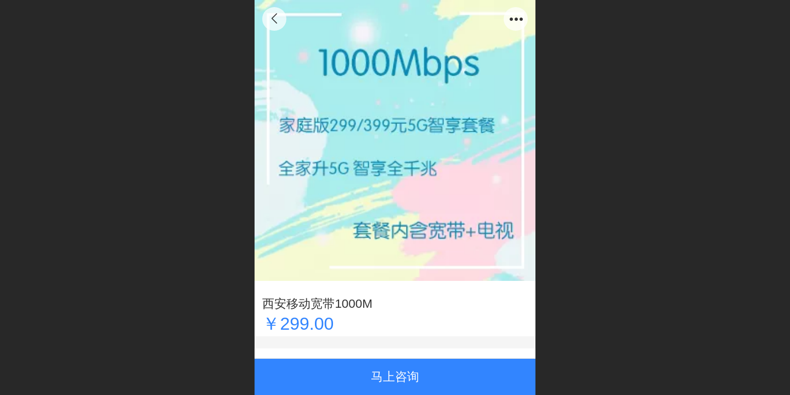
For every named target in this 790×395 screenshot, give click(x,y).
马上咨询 (395, 376)
